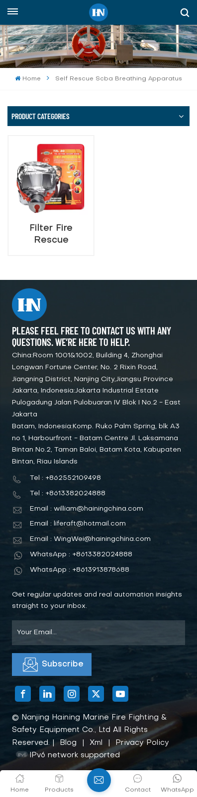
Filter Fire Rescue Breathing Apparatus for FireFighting (51, 234)
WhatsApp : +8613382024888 (81, 554)
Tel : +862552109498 (65, 478)
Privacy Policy (142, 742)
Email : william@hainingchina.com (86, 509)
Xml (96, 742)
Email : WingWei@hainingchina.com (90, 539)
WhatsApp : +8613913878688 (79, 570)
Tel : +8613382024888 (67, 493)
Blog (68, 742)
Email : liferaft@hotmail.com (78, 524)
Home (27, 78)
